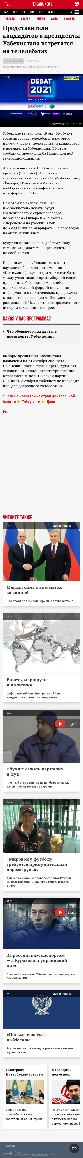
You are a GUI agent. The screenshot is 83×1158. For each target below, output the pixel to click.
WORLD (51, 12)
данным (15, 262)
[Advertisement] (41, 470)
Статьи (25, 19)
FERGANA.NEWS (42, 4)
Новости (9, 19)
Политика (33, 61)
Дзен (51, 401)
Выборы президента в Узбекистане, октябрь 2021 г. (31, 67)
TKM (32, 12)
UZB (41, 12)
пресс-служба (34, 153)
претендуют (58, 366)
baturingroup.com (39, 1155)
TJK (23, 12)
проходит (70, 381)
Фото (54, 19)
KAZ (6, 12)
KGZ (15, 12)
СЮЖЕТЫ (69, 19)
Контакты (10, 1145)
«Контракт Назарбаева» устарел (24, 1072)
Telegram (29, 401)
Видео (41, 19)
